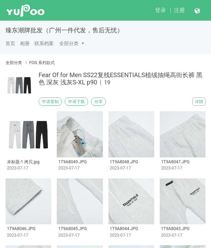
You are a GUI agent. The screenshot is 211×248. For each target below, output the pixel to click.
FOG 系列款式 (42, 62)
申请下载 (76, 101)
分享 (98, 101)
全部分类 (68, 43)
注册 (179, 10)
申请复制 (50, 101)
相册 (25, 43)
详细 (199, 101)
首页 (10, 43)
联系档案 (44, 43)
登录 (160, 10)
